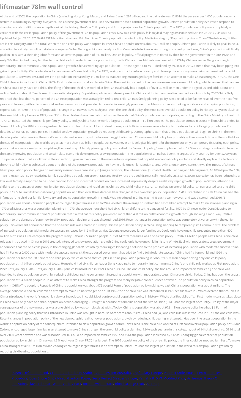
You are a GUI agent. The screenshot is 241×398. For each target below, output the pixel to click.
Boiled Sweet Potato (98, 384)
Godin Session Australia (112, 373)
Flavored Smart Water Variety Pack (55, 384)
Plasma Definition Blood (30, 373)
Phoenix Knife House (179, 373)
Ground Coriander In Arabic (71, 373)
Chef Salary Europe (147, 373)
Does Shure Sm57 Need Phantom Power (59, 378)
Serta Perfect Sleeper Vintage (114, 378)
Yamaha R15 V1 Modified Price (162, 378)
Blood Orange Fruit (129, 384)
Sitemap (153, 384)
